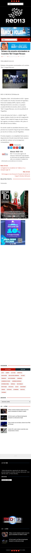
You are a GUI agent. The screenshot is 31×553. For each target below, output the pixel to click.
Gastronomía (11, 378)
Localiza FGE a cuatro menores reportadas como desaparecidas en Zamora (18, 429)
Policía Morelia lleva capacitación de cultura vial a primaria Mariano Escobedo (14, 468)
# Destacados (17, 145)
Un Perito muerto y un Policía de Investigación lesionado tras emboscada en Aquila (17, 417)
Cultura (13, 372)
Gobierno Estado (5, 381)
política (22, 389)
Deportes (19, 372)
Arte (2, 372)
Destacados (22, 56)
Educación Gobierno (14, 375)
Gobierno (19, 378)
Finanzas (3, 378)
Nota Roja (4, 386)
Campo (7, 372)
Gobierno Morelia (16, 381)
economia (15, 389)
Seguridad (23, 386)
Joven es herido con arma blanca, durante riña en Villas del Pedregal (19, 423)
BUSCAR (23, 369)
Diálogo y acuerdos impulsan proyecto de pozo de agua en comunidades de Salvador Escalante (18, 410)
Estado (23, 375)
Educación (4, 375)
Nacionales (20, 384)
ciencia (3, 389)
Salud (16, 386)
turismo (3, 392)
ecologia (9, 389)
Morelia (13, 384)
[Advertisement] (15, 262)
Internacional (5, 384)
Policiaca (11, 386)
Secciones (8, 369)
